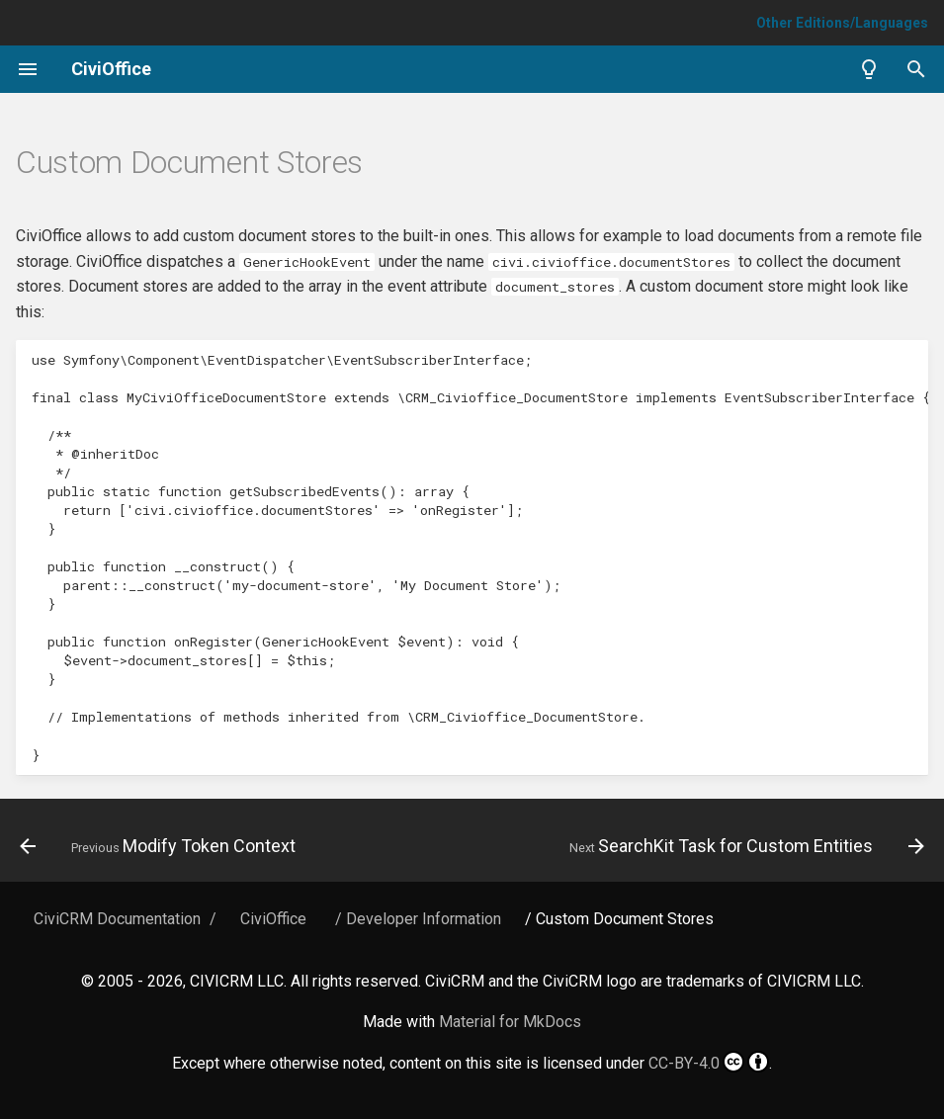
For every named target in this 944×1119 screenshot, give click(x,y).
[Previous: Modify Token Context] (160, 846)
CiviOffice (273, 918)
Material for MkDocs (510, 1021)
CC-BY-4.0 (708, 1062)
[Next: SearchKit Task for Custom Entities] (744, 846)
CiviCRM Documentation (117, 918)
